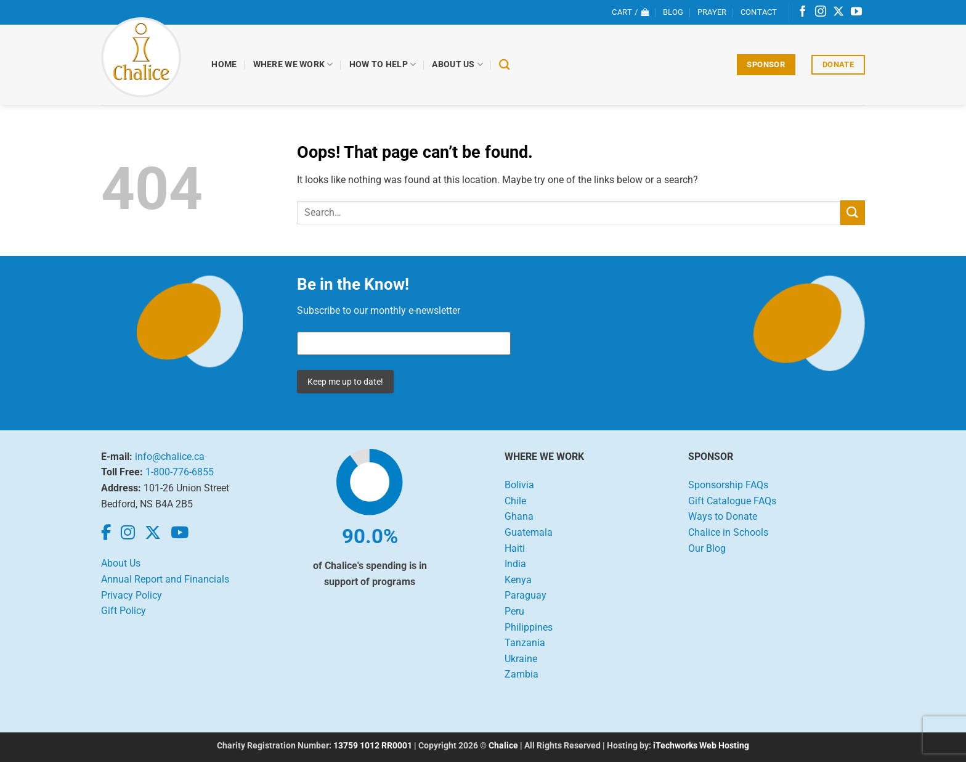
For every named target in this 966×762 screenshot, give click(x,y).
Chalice (503, 745)
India (515, 564)
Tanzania (525, 643)
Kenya (518, 580)
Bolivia (519, 485)
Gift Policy (123, 611)
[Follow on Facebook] (802, 12)
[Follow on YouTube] (856, 12)
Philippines (529, 627)
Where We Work (293, 64)
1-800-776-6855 (179, 472)
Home (224, 64)
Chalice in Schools (728, 532)
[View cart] (630, 12)
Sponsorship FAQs (728, 485)
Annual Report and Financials (165, 579)
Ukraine (521, 659)
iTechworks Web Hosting (701, 745)
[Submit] (852, 212)
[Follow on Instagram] (820, 12)
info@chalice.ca (170, 456)
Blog (673, 12)
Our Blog (707, 548)
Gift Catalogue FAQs (732, 501)
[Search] (505, 65)
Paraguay (525, 595)
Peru (514, 611)
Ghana (519, 516)
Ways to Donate (722, 516)
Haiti (515, 548)
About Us (458, 64)
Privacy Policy (131, 595)
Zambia (521, 674)
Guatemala (529, 532)
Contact (759, 12)
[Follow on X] (838, 12)
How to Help (382, 64)
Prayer (712, 12)
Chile (515, 501)
